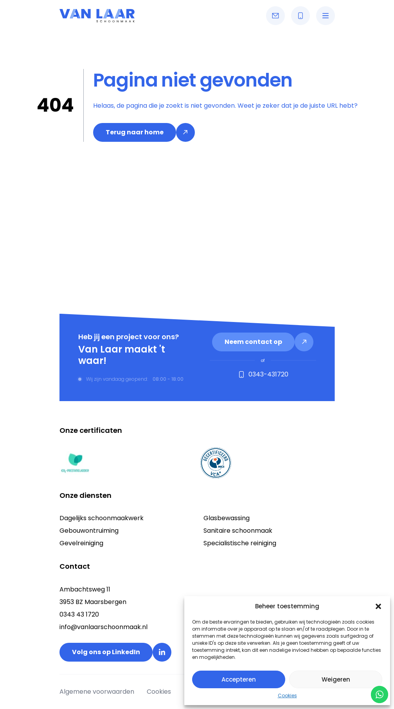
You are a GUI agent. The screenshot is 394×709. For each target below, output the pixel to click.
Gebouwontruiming (89, 530)
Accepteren (238, 679)
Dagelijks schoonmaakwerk (101, 518)
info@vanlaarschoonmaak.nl (103, 626)
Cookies (287, 695)
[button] (378, 606)
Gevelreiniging (81, 543)
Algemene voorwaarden (96, 691)
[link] (144, 132)
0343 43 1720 (79, 614)
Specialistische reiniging (239, 543)
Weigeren (336, 679)
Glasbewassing (226, 518)
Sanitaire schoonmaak (237, 530)
